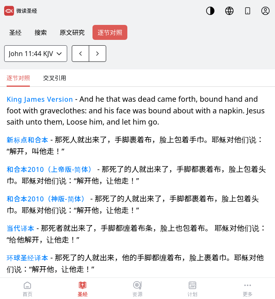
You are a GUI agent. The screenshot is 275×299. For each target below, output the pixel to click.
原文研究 (72, 32)
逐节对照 (109, 32)
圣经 (15, 32)
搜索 (40, 32)
